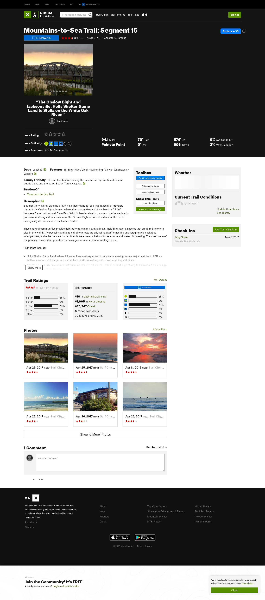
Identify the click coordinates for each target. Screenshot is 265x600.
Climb (27, 4)
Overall (91, 306)
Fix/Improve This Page (150, 209)
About (102, 506)
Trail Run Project (204, 511)
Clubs (102, 521)
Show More (34, 267)
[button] (27, 70)
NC (98, 37)
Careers (29, 527)
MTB (37, 4)
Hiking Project (203, 506)
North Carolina (97, 301)
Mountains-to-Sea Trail (40, 194)
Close (234, 590)
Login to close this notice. (66, 586)
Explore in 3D (231, 31)
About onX (31, 522)
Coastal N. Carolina (115, 37)
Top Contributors (157, 506)
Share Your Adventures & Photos (166, 511)
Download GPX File (150, 192)
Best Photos (118, 14)
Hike (47, 4)
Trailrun (60, 4)
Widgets (104, 516)
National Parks (203, 521)
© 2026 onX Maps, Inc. (123, 546)
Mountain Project (157, 516)
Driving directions (150, 186)
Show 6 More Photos (95, 434)
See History (223, 212)
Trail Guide (102, 14)
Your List (64, 150)
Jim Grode (62, 121)
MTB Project (154, 521)
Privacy (148, 546)
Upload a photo (150, 203)
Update (228, 209)
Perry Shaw (181, 237)
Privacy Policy (247, 583)
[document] (234, 585)
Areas (90, 37)
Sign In (235, 14)
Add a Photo (160, 329)
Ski (72, 4)
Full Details (160, 279)
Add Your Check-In (226, 229)
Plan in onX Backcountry (150, 178)
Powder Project (203, 516)
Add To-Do (50, 150)
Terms (139, 546)
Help (102, 511)
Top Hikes (133, 14)
